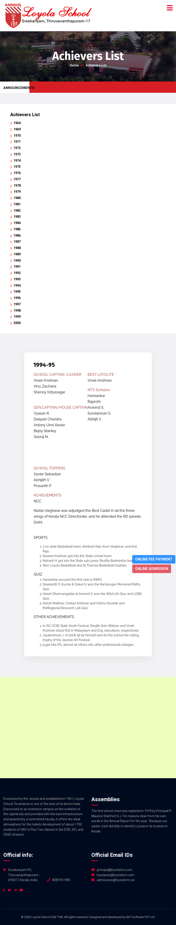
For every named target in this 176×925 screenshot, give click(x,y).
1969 (17, 129)
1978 (17, 185)
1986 (17, 235)
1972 (17, 148)
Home (74, 65)
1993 (17, 279)
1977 (17, 179)
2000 (17, 323)
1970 (17, 135)
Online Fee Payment (153, 559)
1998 (17, 310)
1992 (17, 273)
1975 (17, 166)
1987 (17, 241)
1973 (17, 154)
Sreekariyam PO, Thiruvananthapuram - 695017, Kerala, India (24, 875)
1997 (17, 304)
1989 (17, 254)
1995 (17, 291)
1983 (17, 216)
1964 (17, 123)
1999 (17, 316)
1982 (17, 210)
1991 (17, 266)
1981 (17, 204)
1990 (17, 260)
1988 (17, 248)
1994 (17, 285)
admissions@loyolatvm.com (116, 880)
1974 (17, 160)
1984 (17, 223)
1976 (17, 173)
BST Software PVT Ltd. (140, 917)
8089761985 (61, 880)
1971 (17, 141)
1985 (17, 229)
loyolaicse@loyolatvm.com (115, 875)
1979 (17, 191)
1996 (17, 298)
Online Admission (151, 569)
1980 (17, 198)
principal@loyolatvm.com (114, 870)
